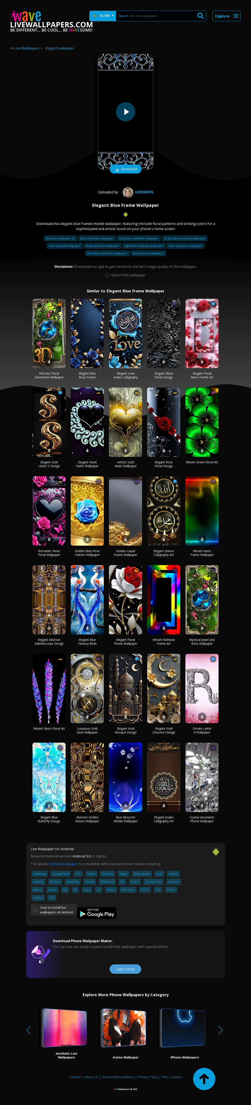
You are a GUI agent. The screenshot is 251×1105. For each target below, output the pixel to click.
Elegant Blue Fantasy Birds (87, 642)
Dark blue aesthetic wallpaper (139, 238)
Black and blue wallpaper (102, 246)
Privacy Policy (148, 1077)
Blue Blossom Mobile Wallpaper (126, 819)
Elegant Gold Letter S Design (49, 464)
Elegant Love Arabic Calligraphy (125, 375)
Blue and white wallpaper (97, 238)
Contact (75, 1077)
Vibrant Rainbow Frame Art (164, 642)
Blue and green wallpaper (185, 246)
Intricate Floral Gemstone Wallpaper (49, 375)
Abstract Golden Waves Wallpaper (87, 819)
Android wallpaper (63, 864)
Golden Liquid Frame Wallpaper (125, 553)
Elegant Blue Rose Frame (87, 375)
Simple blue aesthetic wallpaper (184, 238)
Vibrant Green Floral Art (202, 462)
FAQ (164, 1077)
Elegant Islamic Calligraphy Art (163, 553)
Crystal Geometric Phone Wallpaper (202, 819)
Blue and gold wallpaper (65, 246)
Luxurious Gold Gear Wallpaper (87, 730)
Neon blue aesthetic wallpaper (107, 253)
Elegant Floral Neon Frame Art (202, 375)
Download (125, 169)
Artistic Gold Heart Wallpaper (125, 464)
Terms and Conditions (118, 1077)
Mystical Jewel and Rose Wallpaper (202, 642)
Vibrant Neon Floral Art (49, 728)
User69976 (137, 192)
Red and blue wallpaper (148, 253)
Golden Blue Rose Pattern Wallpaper (87, 553)
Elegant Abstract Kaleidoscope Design (49, 642)
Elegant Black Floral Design (163, 375)
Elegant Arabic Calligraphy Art (164, 819)
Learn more (125, 969)
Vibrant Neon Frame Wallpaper (202, 553)
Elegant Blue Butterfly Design (49, 819)
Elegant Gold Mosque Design (126, 730)
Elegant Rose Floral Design (164, 464)
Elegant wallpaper (59, 48)
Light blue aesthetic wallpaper (144, 246)
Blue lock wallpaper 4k (60, 238)
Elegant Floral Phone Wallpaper (125, 642)
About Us (91, 1077)
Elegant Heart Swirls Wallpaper (87, 464)
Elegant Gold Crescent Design (164, 730)
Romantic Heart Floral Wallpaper (49, 553)
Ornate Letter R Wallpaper (202, 730)
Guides (176, 1077)
